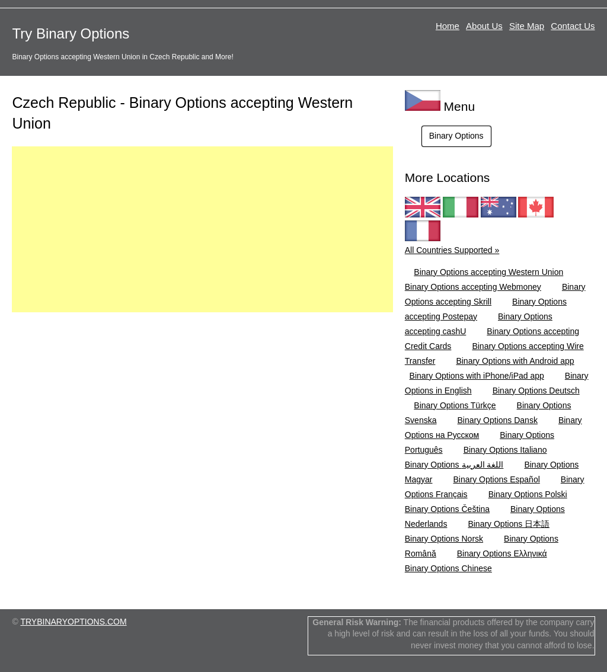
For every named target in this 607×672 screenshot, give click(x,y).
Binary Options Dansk (498, 420)
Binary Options (456, 135)
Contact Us (573, 26)
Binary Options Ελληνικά (502, 553)
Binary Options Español (496, 479)
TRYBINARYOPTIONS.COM (73, 621)
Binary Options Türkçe (455, 405)
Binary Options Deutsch (536, 390)
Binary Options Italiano (505, 450)
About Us (484, 26)
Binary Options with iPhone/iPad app (477, 375)
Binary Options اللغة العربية (454, 464)
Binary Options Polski (527, 494)
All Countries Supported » (452, 250)
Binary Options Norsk (444, 538)
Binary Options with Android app (515, 361)
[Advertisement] (202, 229)
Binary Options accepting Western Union (488, 272)
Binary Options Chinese (448, 568)
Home (447, 26)
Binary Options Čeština (447, 509)
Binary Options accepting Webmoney (473, 287)
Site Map (526, 26)
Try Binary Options (70, 33)
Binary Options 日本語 (509, 524)
